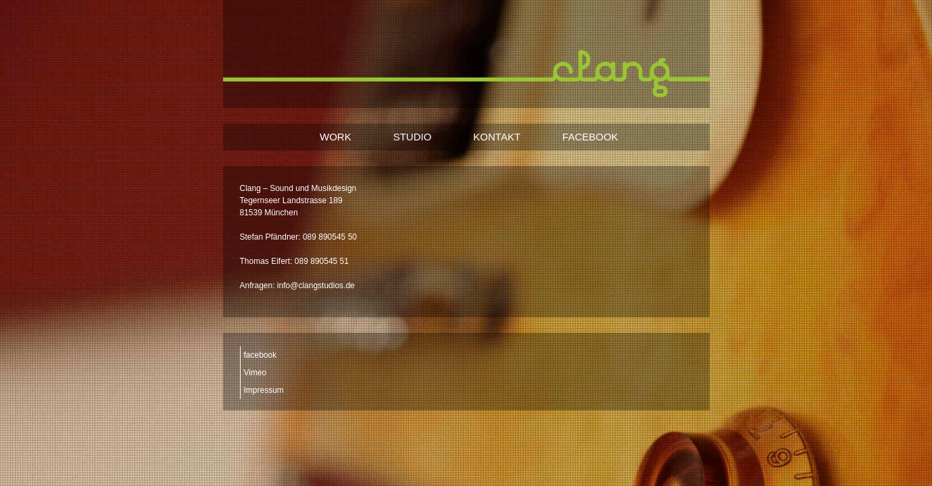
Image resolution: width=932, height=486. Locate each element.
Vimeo (255, 372)
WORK (335, 136)
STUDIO (412, 136)
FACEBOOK (590, 136)
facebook (260, 355)
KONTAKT (496, 136)
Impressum (264, 390)
